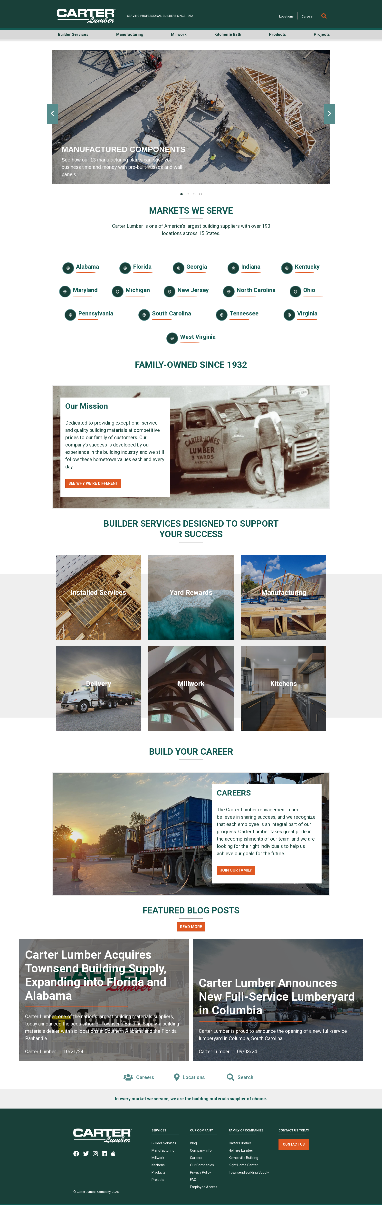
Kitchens (158, 1165)
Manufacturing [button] (129, 34)
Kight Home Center (243, 1165)
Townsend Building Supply (249, 1173)
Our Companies (202, 1165)
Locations (286, 16)
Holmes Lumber (241, 1151)
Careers (307, 16)
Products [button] (277, 34)
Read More (191, 926)
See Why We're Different (93, 483)
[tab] (181, 194)
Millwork (158, 1158)
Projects (158, 1180)
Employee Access (203, 1187)
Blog (193, 1143)
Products (158, 1173)
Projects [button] (322, 34)
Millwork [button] (179, 34)
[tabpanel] (191, 117)
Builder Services (164, 1143)
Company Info (201, 1151)
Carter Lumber (240, 1143)
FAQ (193, 1180)
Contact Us (294, 1145)
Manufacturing (163, 1151)
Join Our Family (236, 870)
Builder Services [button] (73, 34)
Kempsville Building (243, 1158)
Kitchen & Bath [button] (227, 34)
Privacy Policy (200, 1173)
